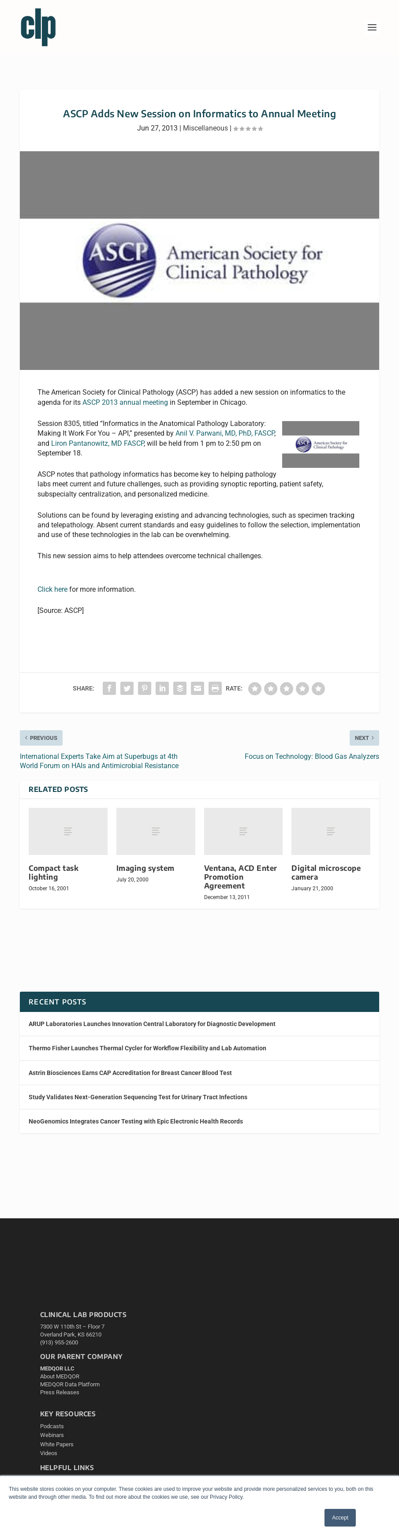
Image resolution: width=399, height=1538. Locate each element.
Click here (52, 589)
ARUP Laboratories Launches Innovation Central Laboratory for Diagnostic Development (152, 1023)
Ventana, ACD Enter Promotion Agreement (240, 876)
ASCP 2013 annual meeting (125, 402)
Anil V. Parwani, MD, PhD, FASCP (224, 433)
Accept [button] (340, 1518)
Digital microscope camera (326, 872)
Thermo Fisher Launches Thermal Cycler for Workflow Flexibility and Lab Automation (147, 1048)
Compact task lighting (53, 872)
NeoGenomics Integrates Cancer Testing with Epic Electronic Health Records (136, 1121)
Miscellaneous (205, 128)
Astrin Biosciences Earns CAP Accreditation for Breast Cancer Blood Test (130, 1072)
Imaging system (145, 868)
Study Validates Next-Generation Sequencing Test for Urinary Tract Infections (138, 1097)
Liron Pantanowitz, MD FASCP (97, 443)
